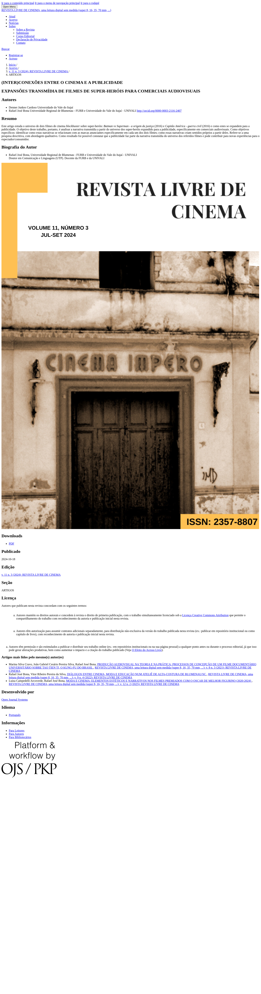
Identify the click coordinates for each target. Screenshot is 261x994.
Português (15, 715)
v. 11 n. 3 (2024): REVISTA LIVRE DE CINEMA (39, 71)
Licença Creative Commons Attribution (205, 615)
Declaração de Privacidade (32, 39)
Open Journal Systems (14, 699)
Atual (12, 16)
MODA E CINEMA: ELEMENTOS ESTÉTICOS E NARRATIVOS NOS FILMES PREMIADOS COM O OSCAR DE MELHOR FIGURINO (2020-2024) (159, 680)
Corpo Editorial (25, 36)
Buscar (5, 49)
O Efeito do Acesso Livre (147, 650)
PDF (11, 543)
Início (12, 64)
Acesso (13, 58)
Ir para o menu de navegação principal (57, 3)
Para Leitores (16, 730)
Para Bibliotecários (20, 737)
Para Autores (16, 733)
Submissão (22, 32)
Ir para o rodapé (90, 3)
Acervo (13, 19)
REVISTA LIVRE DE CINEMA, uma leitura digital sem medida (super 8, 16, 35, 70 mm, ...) (56, 10)
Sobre (12, 26)
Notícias (14, 23)
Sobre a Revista (25, 29)
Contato (21, 42)
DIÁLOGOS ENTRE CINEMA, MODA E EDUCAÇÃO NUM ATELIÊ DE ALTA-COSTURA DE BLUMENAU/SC (137, 674)
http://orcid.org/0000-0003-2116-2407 (159, 110)
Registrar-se (16, 55)
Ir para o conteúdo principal (17, 3)
